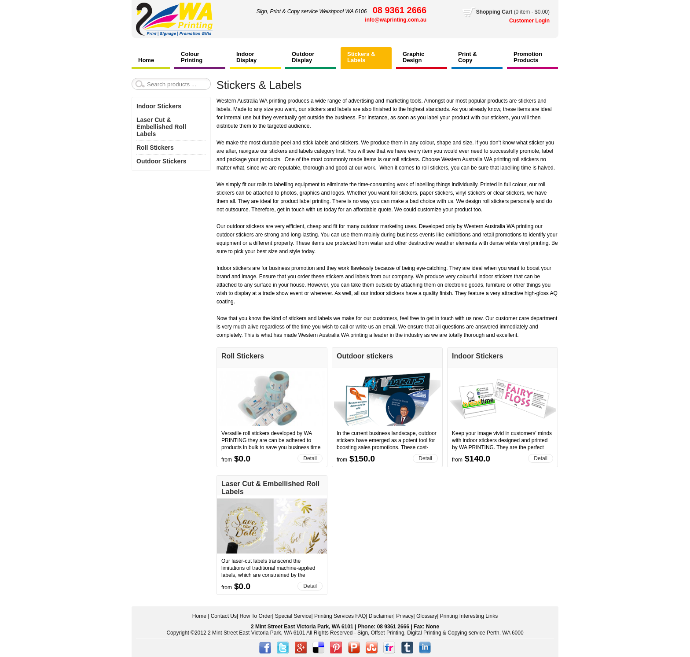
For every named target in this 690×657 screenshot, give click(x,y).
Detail (310, 458)
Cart (513, 12)
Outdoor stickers (365, 356)
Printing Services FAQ (340, 616)
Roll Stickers (242, 356)
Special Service (293, 616)
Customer (522, 21)
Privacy (404, 616)
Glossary (426, 616)
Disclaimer (381, 616)
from (226, 460)
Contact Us (224, 616)
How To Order (255, 616)
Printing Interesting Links (469, 616)
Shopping (489, 12)
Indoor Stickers (477, 356)
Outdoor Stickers (161, 161)
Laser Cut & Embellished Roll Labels (161, 126)
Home (199, 616)
